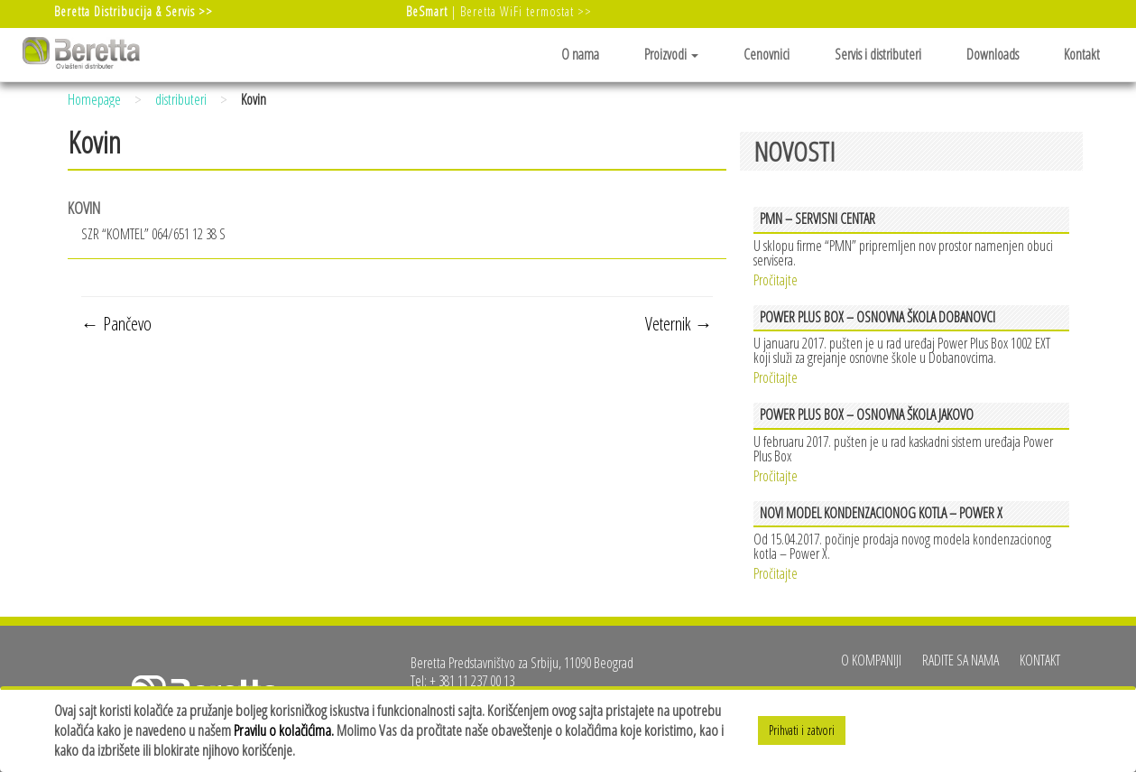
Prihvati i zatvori (802, 730)
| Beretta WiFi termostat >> (499, 11)
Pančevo (116, 324)
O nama (580, 54)
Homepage (94, 99)
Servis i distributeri (878, 54)
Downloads (992, 54)
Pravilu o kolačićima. (284, 730)
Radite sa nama (960, 660)
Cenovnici (766, 54)
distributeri (181, 99)
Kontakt (1082, 54)
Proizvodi (671, 54)
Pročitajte (775, 278)
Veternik (679, 324)
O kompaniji (871, 660)
